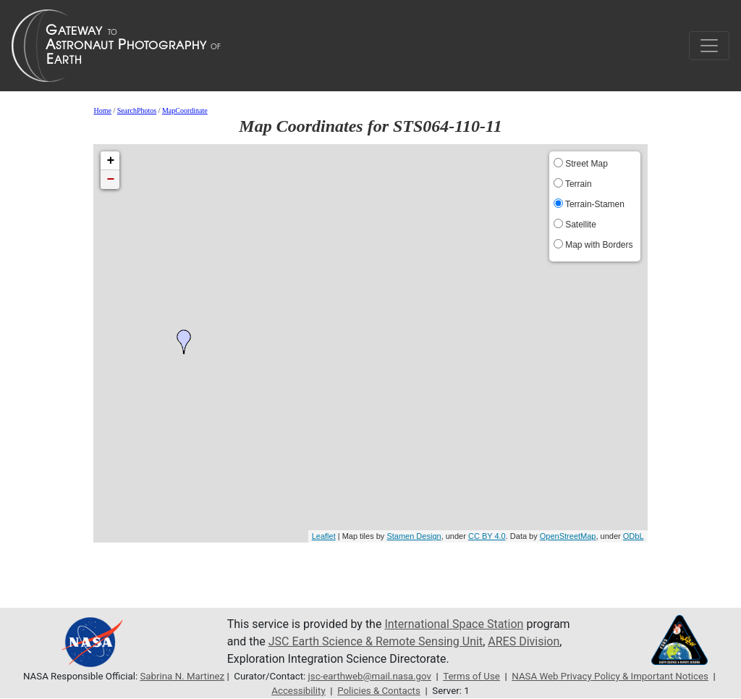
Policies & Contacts (378, 690)
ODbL (633, 536)
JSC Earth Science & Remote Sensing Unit (375, 641)
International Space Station (453, 624)
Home (102, 110)
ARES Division (523, 641)
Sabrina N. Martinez (182, 676)
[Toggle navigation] (709, 45)
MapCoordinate (185, 110)
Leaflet (324, 536)
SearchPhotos (136, 110)
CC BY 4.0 (487, 536)
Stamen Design (413, 536)
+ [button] (111, 160)
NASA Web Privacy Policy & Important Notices (610, 676)
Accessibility (298, 690)
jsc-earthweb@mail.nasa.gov (369, 676)
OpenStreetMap (568, 536)
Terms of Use (471, 676)
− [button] (111, 179)
